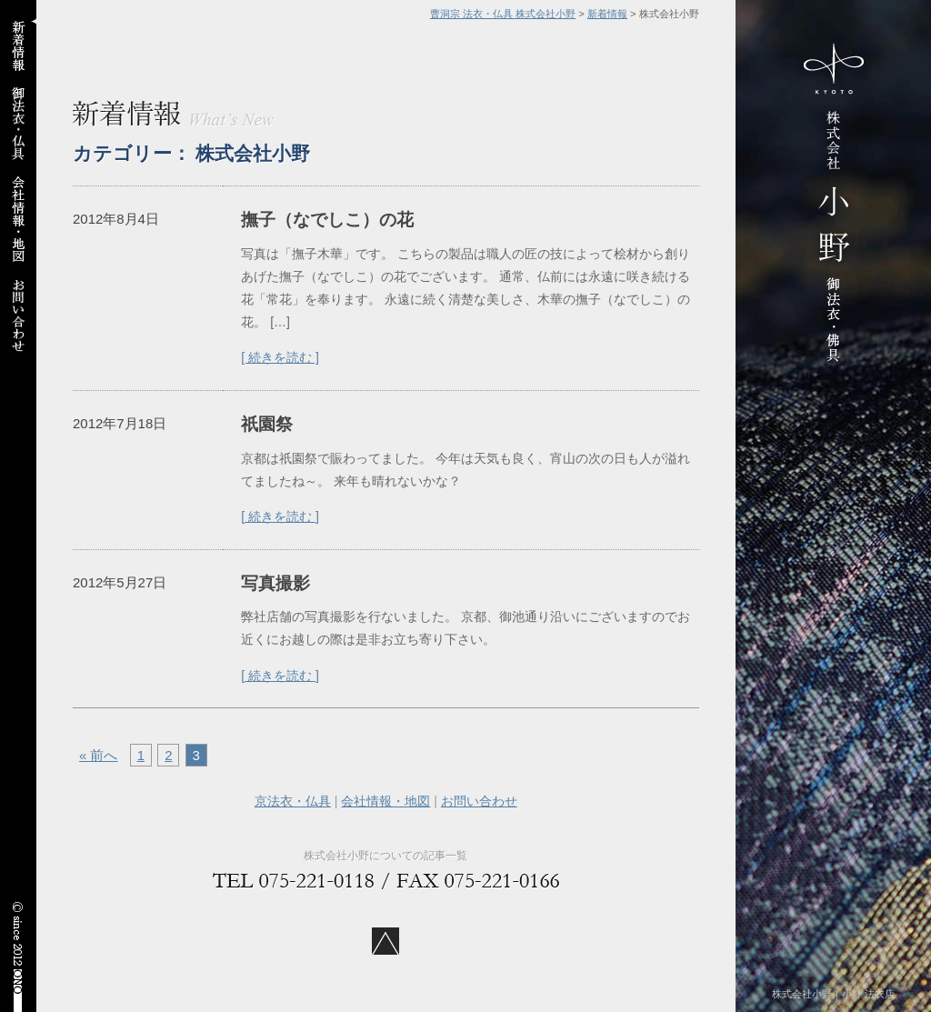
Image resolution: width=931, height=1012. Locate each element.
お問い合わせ (479, 801)
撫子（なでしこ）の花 (327, 219)
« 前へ (98, 755)
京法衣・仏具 (293, 801)
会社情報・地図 (385, 801)
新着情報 (607, 13)
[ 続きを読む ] (280, 357)
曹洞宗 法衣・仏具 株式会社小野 (503, 13)
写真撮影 (275, 583)
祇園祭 (267, 424)
